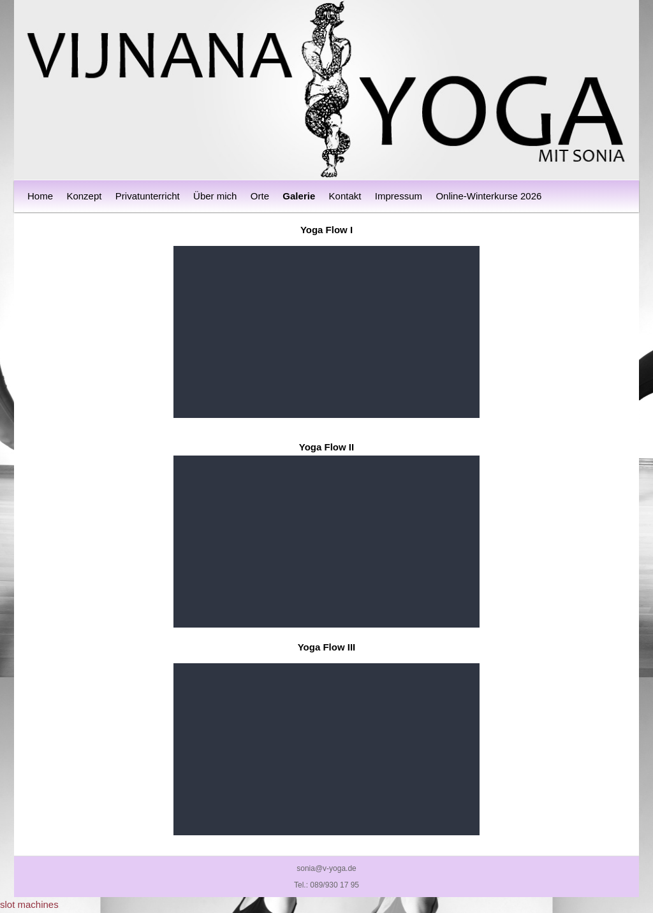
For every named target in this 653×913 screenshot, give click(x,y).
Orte (260, 196)
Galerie (298, 196)
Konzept (83, 196)
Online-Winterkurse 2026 (488, 196)
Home (40, 196)
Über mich (215, 196)
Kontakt (345, 196)
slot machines (29, 904)
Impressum (398, 196)
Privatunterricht (147, 196)
